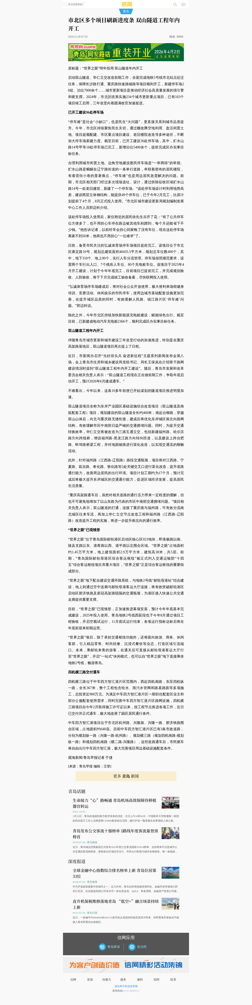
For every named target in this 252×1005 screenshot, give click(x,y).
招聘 (156, 979)
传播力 (106, 979)
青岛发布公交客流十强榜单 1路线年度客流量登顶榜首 (115, 833)
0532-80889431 (131, 990)
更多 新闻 (126, 776)
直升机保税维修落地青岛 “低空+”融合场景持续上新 (116, 904)
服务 (123, 979)
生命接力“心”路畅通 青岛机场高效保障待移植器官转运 (114, 803)
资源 (90, 979)
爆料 (140, 979)
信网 (73, 979)
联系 (173, 979)
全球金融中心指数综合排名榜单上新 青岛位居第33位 (114, 873)
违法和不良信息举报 (126, 986)
